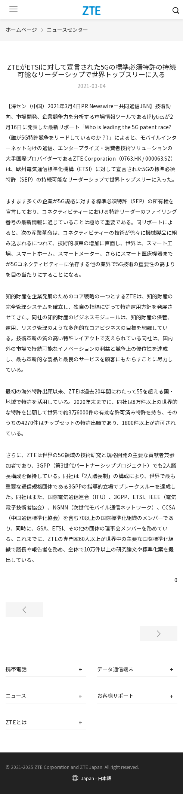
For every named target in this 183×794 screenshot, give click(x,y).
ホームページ (21, 29)
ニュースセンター (67, 29)
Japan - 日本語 (96, 778)
